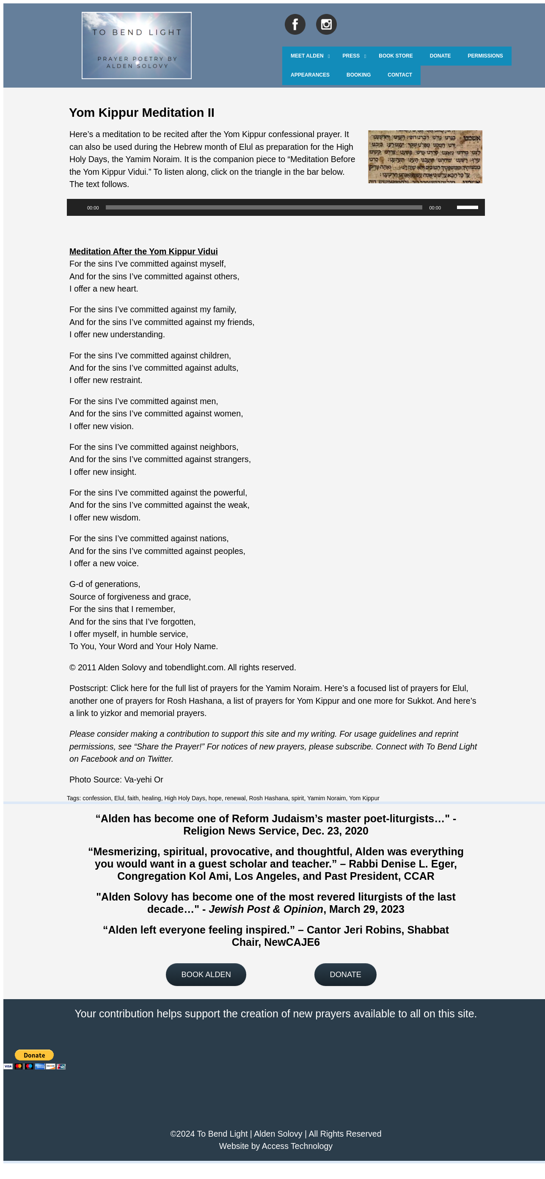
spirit (298, 798)
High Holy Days (184, 798)
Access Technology (297, 1146)
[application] (276, 207)
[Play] (78, 207)
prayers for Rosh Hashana (173, 700)
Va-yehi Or (143, 779)
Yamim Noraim (153, 159)
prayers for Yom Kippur (297, 700)
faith (132, 798)
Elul (119, 798)
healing (151, 798)
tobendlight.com (194, 667)
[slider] (264, 207)
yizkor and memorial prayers (152, 713)
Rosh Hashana (268, 798)
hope (215, 798)
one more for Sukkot (395, 700)
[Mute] (450, 207)
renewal (235, 798)
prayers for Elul (438, 688)
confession (97, 798)
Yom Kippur (364, 798)
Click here (128, 688)
